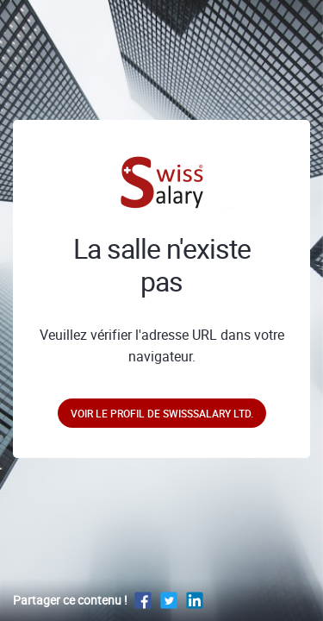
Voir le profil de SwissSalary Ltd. (162, 413)
